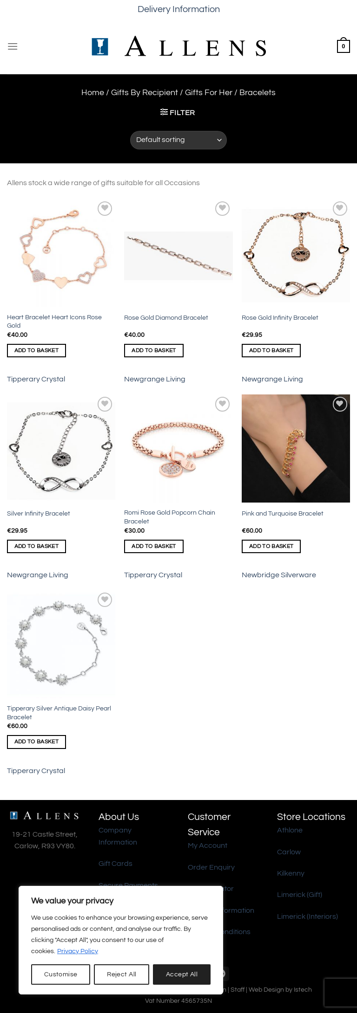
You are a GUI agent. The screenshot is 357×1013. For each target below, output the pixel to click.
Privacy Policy (77, 951)
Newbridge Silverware (279, 575)
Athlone (290, 830)
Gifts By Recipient (144, 92)
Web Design (266, 989)
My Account (207, 845)
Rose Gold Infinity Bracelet (280, 317)
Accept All (182, 974)
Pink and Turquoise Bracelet (283, 513)
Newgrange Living (154, 379)
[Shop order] (178, 140)
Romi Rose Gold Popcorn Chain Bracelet (169, 517)
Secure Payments (128, 885)
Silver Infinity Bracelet (38, 513)
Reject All (121, 974)
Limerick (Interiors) (307, 916)
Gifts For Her (208, 92)
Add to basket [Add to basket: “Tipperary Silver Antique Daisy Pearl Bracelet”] (36, 741)
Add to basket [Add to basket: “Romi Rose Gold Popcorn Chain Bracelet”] (154, 546)
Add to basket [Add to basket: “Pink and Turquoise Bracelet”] (271, 546)
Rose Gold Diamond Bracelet (166, 317)
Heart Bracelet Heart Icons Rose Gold (54, 321)
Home (92, 92)
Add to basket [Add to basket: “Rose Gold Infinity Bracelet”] (271, 350)
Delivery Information (179, 9)
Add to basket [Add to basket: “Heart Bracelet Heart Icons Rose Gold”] (36, 350)
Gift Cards (115, 863)
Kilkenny (290, 873)
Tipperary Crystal (36, 379)
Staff (238, 989)
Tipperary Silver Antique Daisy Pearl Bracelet (59, 713)
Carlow (289, 852)
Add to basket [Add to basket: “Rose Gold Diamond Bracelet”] (154, 350)
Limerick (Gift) (299, 894)
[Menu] (12, 46)
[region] (121, 940)
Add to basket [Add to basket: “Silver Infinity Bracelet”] (36, 546)
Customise (61, 974)
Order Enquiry (211, 867)
